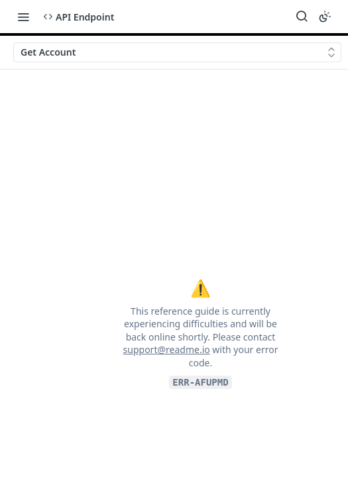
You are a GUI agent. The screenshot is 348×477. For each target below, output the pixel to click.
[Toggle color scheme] (325, 16)
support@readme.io (166, 349)
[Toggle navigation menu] (23, 16)
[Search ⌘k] (302, 16)
